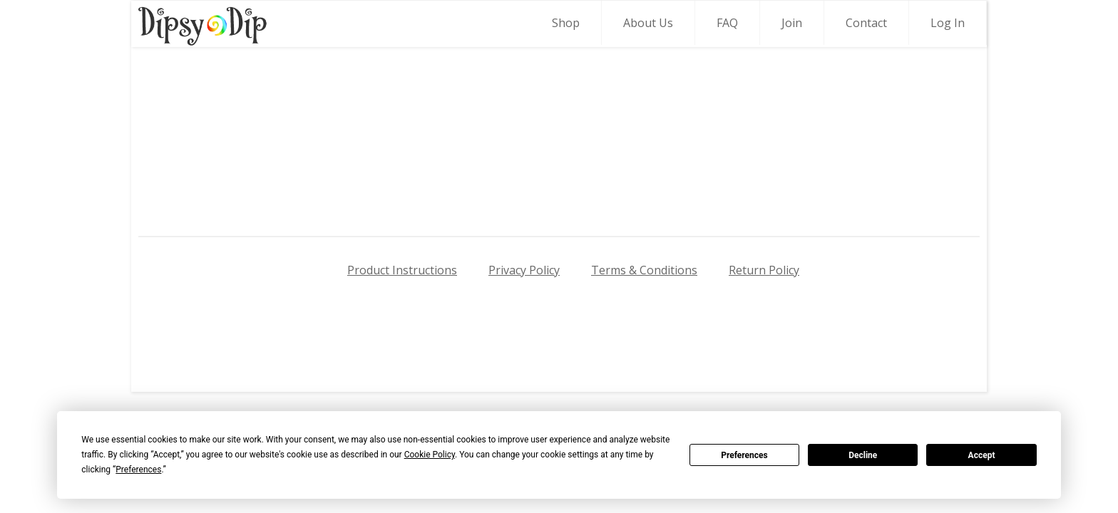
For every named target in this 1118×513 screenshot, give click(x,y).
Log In (947, 23)
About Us (648, 23)
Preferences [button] (138, 470)
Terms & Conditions (644, 270)
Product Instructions (402, 270)
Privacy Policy (524, 270)
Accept (981, 455)
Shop (566, 23)
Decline (862, 455)
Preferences (744, 455)
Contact (866, 23)
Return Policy (764, 270)
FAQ (727, 23)
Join (791, 23)
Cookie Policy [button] (429, 455)
